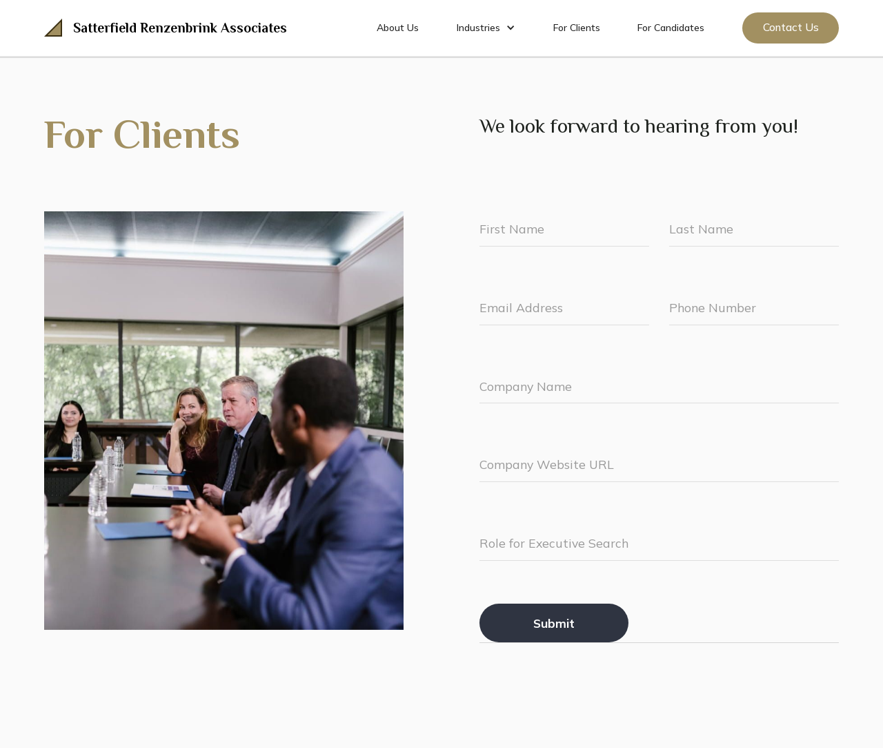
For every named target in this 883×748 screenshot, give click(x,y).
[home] (165, 28)
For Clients (576, 27)
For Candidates (670, 27)
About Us (398, 27)
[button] (486, 28)
